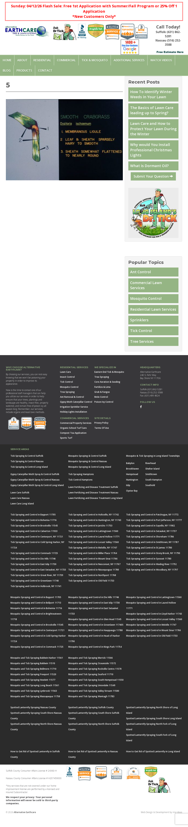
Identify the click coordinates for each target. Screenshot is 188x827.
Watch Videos (161, 60)
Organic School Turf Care (73, 439)
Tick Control (141, 341)
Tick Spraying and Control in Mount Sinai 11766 (93, 569)
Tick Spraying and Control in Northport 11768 (92, 586)
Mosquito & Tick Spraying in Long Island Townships (153, 467)
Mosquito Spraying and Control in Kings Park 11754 (95, 658)
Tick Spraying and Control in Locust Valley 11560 (93, 553)
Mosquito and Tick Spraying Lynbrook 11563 (33, 702)
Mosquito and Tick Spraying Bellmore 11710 (33, 680)
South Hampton (153, 490)
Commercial (66, 60)
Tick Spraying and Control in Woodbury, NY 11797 (152, 580)
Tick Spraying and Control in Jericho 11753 (90, 536)
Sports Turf (66, 449)
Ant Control (141, 275)
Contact (45, 70)
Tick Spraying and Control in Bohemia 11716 (33, 531)
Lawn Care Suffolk (19, 503)
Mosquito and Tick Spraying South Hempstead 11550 (96, 691)
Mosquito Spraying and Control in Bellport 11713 (35, 613)
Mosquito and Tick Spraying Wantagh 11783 (91, 707)
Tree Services (142, 352)
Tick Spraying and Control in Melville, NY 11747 (92, 558)
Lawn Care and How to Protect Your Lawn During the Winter (151, 130)
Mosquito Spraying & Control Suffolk (87, 467)
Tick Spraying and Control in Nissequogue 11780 (93, 580)
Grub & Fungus (102, 403)
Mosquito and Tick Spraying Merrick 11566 (90, 669)
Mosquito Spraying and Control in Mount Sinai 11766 (153, 641)
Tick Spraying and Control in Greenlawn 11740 (34, 591)
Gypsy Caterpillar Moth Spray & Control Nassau (34, 490)
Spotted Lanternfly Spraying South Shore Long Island (154, 729)
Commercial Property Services (75, 434)
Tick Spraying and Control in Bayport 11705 (33, 525)
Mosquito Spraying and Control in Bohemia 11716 (36, 619)
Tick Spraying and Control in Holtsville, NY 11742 (93, 525)
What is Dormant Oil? (150, 169)
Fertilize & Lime (102, 398)
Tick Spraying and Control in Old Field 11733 (91, 591)
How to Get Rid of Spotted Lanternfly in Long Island (153, 762)
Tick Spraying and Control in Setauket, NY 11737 (151, 542)
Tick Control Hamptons (80, 490)
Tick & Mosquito (95, 60)
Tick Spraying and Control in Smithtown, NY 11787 (152, 553)
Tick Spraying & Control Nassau (27, 472)
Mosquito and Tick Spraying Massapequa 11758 (35, 707)
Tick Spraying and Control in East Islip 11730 (33, 575)
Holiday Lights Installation (73, 423)
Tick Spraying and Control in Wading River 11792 (151, 575)
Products (24, 70)
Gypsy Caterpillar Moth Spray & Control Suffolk (34, 485)
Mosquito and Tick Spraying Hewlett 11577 (32, 691)
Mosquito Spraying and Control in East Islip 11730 (94, 613)
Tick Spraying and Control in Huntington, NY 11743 (94, 531)
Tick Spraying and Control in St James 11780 (149, 558)
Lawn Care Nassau (20, 509)
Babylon (130, 474)
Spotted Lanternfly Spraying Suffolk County (91, 718)
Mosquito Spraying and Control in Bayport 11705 (35, 608)
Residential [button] (42, 60)
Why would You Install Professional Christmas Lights (151, 153)
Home (7, 60)
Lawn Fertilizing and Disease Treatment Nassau (93, 503)
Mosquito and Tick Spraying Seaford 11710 (90, 685)
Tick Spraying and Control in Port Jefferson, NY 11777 (154, 531)
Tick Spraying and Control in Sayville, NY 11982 (150, 536)
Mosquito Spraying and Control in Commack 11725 (36, 658)
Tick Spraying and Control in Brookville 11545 (34, 536)
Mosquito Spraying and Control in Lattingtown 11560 (154, 608)
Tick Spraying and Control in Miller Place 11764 (92, 564)
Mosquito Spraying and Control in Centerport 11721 (37, 641)
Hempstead (132, 485)
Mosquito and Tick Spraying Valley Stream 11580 (93, 702)
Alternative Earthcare (25, 823)
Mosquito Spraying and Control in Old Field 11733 (152, 647)
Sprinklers (139, 330)
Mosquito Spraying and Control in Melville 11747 (151, 636)
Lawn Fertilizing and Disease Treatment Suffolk (93, 498)
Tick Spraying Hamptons (81, 485)
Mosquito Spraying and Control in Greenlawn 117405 (95, 636)
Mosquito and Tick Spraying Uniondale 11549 (91, 696)
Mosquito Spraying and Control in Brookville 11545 (36, 636)
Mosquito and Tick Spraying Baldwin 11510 (32, 674)
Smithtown (151, 485)
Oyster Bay (132, 501)
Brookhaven (132, 479)
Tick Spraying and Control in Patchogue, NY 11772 (152, 525)
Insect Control (67, 388)
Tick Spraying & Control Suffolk (26, 467)
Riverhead (150, 474)
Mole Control (101, 408)
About (22, 60)
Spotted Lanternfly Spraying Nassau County (33, 718)
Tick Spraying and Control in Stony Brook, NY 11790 (153, 564)
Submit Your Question (153, 179)
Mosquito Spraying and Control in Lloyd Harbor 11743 (154, 624)
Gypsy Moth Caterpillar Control (76, 413)
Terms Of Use (101, 439)
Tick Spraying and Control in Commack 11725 (34, 564)
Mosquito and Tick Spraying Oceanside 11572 (92, 674)
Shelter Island (152, 479)
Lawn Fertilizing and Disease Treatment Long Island (95, 509)
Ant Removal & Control (72, 408)
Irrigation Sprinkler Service (74, 418)
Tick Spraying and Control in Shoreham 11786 (150, 547)
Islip (128, 496)
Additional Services (129, 60)
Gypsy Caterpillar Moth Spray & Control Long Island (37, 496)
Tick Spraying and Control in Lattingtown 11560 (93, 542)
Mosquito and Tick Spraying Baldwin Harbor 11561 (36, 669)
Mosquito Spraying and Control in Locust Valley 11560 (154, 630)
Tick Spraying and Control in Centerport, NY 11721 (36, 547)
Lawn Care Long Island (22, 514)
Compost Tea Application (73, 444)
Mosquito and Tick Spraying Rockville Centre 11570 (95, 680)
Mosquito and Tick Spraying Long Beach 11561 (34, 696)
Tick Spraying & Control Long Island (29, 478)
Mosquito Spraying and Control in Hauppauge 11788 (95, 641)
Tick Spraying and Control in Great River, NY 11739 (36, 586)
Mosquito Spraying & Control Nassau (87, 472)
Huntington (132, 490)
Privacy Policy (101, 434)
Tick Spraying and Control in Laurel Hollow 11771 (94, 547)
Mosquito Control (146, 303)
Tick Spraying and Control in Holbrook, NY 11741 (35, 597)
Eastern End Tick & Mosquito (109, 383)
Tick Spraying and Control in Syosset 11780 (148, 569)
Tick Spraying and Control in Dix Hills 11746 (33, 569)
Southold (150, 496)
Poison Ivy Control (103, 413)
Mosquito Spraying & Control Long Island (89, 478)
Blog (7, 70)
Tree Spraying (67, 403)
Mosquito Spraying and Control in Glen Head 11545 (94, 630)
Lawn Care (65, 383)
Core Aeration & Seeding (107, 393)
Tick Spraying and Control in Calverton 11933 (33, 542)
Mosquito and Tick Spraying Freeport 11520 (33, 685)
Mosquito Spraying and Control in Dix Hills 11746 (93, 608)
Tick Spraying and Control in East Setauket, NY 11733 (38, 580)
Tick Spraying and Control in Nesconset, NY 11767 (94, 575)
